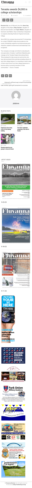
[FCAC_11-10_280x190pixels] (13, 374)
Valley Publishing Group (19, 484)
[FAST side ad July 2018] (13, 412)
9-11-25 (4, 291)
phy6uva (16, 103)
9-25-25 (4, 202)
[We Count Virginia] (13, 355)
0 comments (28, 15)
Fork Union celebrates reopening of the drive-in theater (23, 129)
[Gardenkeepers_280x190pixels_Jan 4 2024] (13, 469)
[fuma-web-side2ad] (13, 393)
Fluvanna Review (10, 483)
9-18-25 (4, 246)
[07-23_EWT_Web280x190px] (13, 431)
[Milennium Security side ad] (13, 450)
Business (15, 15)
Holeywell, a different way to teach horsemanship (18, 82)
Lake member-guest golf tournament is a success (14, 85)
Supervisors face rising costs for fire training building (6, 129)
